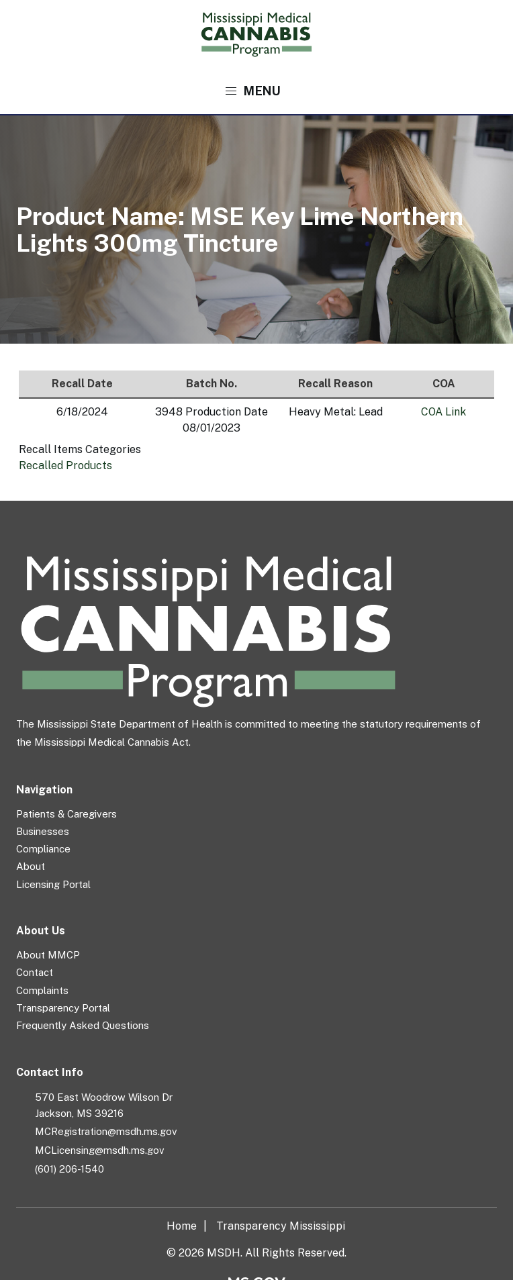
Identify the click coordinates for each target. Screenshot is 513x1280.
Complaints (42, 990)
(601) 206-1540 (69, 1169)
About (30, 866)
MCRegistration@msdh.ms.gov (106, 1131)
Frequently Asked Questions (82, 1025)
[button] (257, 91)
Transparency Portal (63, 1008)
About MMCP (48, 955)
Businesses (42, 831)
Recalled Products (65, 465)
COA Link (443, 411)
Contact (34, 972)
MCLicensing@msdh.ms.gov (100, 1150)
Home (182, 1226)
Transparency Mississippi (280, 1226)
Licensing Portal (53, 884)
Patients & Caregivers (66, 814)
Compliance (43, 848)
